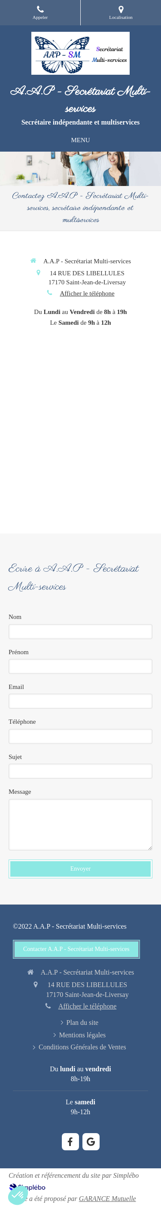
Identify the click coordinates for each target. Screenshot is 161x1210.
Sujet (15, 756)
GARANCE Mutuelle (107, 1198)
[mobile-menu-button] (80, 140)
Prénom (19, 652)
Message (20, 791)
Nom (15, 616)
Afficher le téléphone (87, 293)
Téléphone (22, 721)
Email (16, 686)
